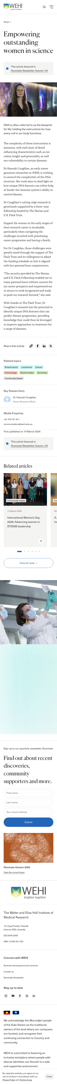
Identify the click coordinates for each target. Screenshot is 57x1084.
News (6, 21)
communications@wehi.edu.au (18, 424)
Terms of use (26, 1079)
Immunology (11, 372)
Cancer (38, 367)
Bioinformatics (27, 372)
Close (49, 1076)
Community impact (13, 378)
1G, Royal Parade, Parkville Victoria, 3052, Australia (16, 928)
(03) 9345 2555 (11, 935)
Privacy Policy (8, 1079)
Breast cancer (11, 367)
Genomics (42, 372)
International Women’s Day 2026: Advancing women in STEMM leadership (23, 522)
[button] (51, 6)
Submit (28, 822)
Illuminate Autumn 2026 (17, 867)
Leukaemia (26, 367)
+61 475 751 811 (12, 419)
